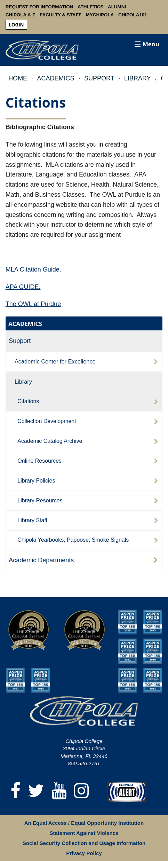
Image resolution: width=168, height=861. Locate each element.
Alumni (117, 6)
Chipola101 (132, 14)
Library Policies (36, 481)
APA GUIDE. (23, 286)
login (16, 25)
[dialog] (147, 840)
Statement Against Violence (83, 833)
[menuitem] (16, 24)
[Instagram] (81, 791)
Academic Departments (41, 560)
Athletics (90, 6)
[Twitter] (36, 791)
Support (20, 340)
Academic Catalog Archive (49, 441)
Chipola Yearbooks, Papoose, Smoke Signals (73, 540)
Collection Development (46, 421)
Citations (28, 401)
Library (23, 381)
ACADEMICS (25, 324)
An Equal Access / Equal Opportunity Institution (84, 823)
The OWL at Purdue (33, 303)
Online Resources (39, 461)
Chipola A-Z (20, 14)
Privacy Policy (84, 853)
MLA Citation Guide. (33, 269)
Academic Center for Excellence (55, 361)
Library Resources (39, 500)
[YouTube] (59, 791)
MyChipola (100, 14)
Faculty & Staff (60, 14)
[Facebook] (16, 791)
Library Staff (32, 520)
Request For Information (39, 6)
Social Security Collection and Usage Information (84, 843)
